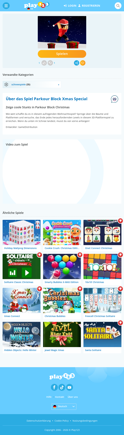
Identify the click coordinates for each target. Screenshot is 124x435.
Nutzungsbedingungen (85, 420)
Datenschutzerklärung (39, 420)
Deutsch (60, 406)
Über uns (73, 396)
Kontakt (59, 396)
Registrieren (89, 5)
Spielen (62, 53)
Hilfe (49, 396)
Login (70, 5)
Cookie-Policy (62, 420)
